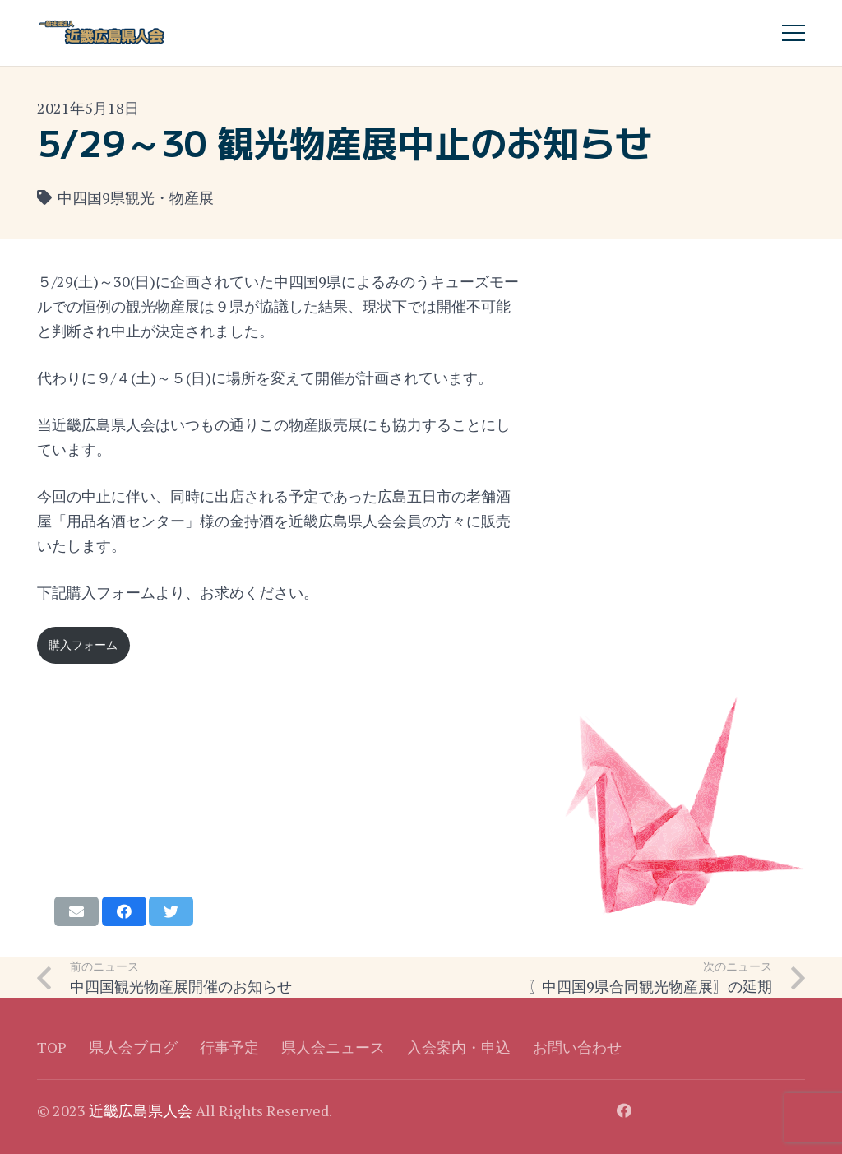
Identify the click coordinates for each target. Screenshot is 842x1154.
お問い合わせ (577, 1047)
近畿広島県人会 (140, 1110)
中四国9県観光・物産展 (136, 197)
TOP (52, 1047)
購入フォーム (83, 644)
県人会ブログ (133, 1047)
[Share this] (124, 911)
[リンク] (102, 33)
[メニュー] (793, 32)
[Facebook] (624, 1110)
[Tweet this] (171, 911)
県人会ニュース (333, 1047)
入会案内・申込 (459, 1047)
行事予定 (229, 1047)
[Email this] (76, 911)
